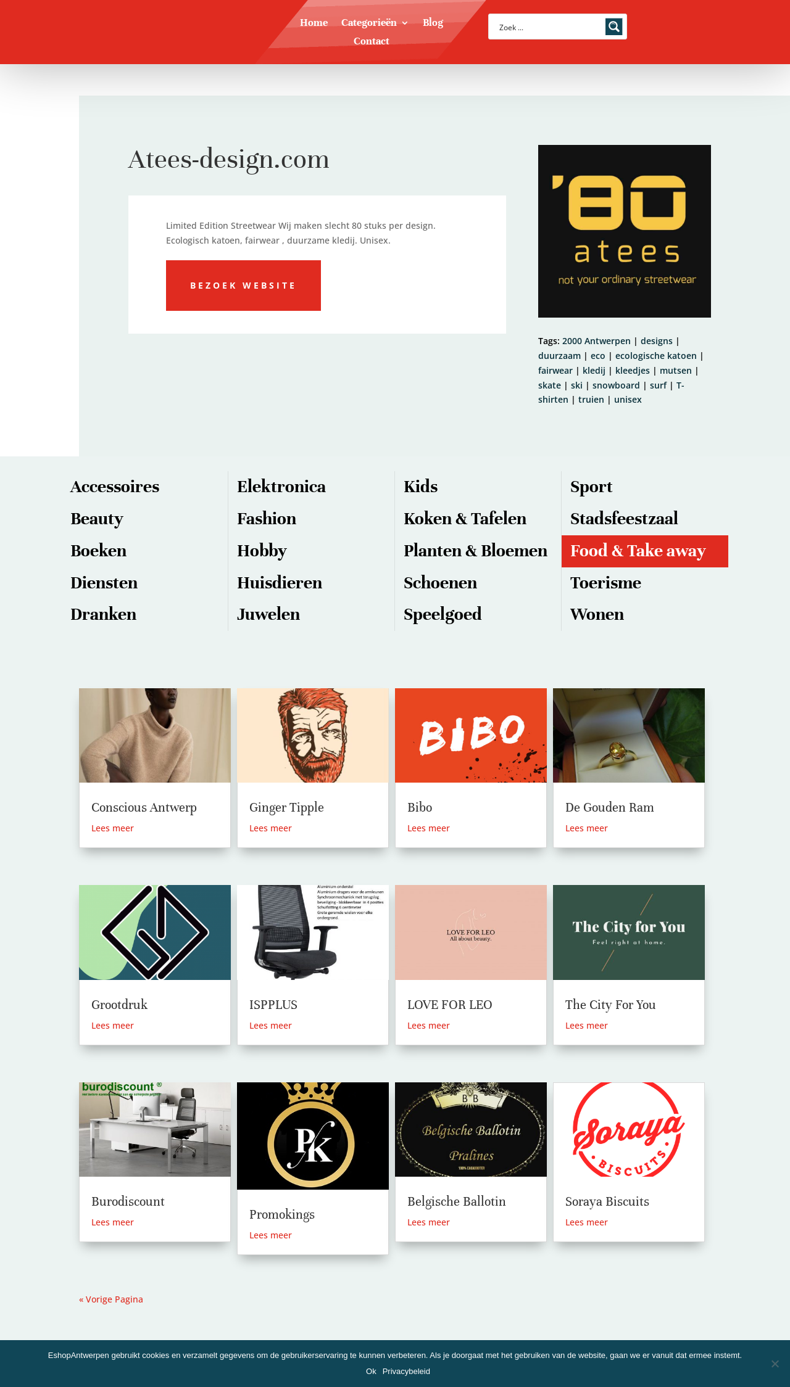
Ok (371, 1371)
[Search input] (549, 26)
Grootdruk (119, 1005)
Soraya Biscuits (607, 1201)
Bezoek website (243, 285)
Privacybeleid (406, 1371)
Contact (371, 42)
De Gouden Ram (609, 807)
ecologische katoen (656, 355)
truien (591, 399)
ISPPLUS (273, 1005)
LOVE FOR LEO (450, 1005)
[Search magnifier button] (614, 26)
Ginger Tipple (286, 807)
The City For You (610, 1005)
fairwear (555, 370)
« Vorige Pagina (111, 1299)
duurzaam (559, 355)
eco (598, 355)
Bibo (419, 807)
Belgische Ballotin (456, 1201)
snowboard (616, 385)
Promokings (282, 1214)
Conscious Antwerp (144, 807)
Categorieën (369, 24)
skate (549, 385)
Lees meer (112, 828)
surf (658, 385)
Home (314, 24)
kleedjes (632, 370)
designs (657, 341)
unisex (628, 399)
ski (577, 385)
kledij (594, 370)
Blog (433, 24)
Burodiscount (128, 1201)
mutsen (676, 370)
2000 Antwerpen (596, 341)
